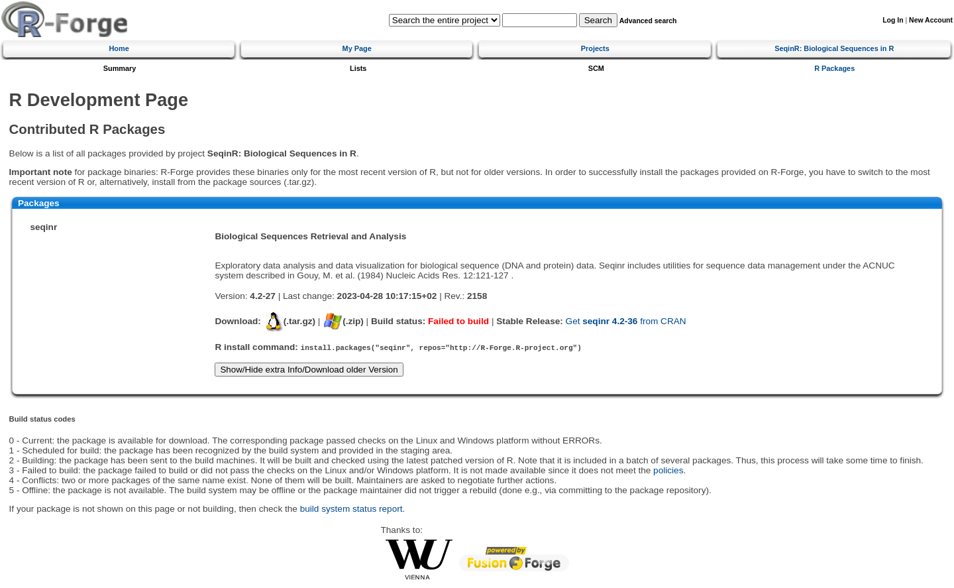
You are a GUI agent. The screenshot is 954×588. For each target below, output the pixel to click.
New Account (931, 20)
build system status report (351, 509)
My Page (357, 48)
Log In (892, 20)
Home (119, 48)
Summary (119, 68)
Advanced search (648, 21)
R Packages (834, 68)
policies (668, 470)
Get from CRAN (626, 321)
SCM (596, 68)
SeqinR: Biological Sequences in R (834, 48)
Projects (595, 48)
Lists (358, 68)
